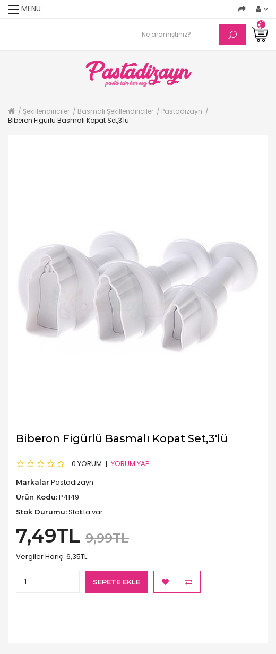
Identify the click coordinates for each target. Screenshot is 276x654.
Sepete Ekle (116, 582)
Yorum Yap (130, 464)
